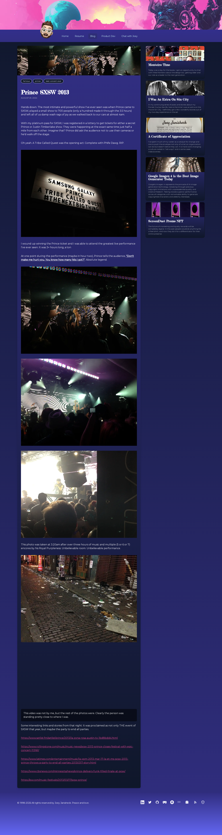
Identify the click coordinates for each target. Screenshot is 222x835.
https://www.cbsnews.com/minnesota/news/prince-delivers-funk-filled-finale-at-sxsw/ (73, 771)
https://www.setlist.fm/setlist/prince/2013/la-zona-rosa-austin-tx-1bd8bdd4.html (69, 737)
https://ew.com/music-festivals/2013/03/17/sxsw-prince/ (54, 779)
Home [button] (65, 36)
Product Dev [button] (108, 36)
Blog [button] (92, 36)
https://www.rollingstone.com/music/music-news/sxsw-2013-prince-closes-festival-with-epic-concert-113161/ (77, 748)
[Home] (47, 30)
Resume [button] (79, 36)
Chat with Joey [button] (129, 36)
